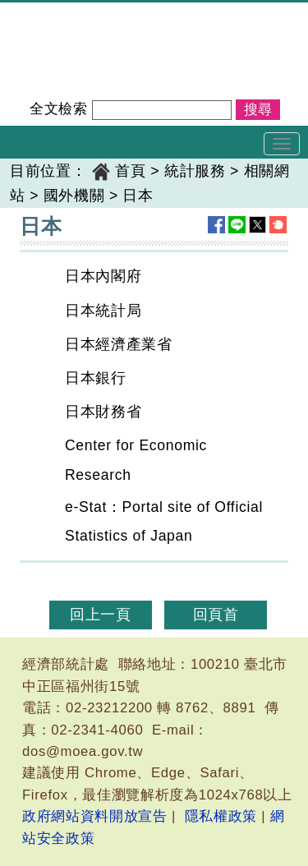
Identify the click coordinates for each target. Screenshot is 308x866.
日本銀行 (95, 378)
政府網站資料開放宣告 (95, 816)
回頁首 (216, 614)
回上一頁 (100, 614)
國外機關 (74, 195)
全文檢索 (59, 109)
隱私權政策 (221, 816)
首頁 (130, 171)
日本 (137, 195)
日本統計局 (103, 310)
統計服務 (195, 171)
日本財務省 (103, 411)
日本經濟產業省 (118, 344)
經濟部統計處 (56, 13)
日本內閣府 (103, 276)
